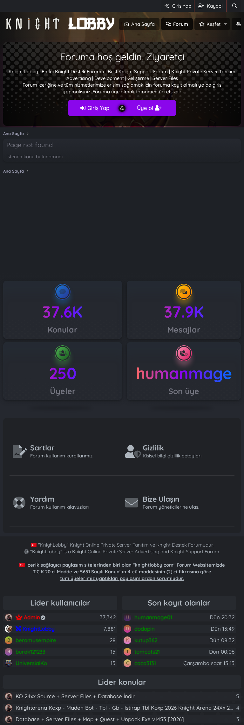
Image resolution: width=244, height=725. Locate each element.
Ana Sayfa (143, 24)
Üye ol (149, 107)
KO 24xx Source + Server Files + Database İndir (75, 696)
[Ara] (234, 6)
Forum (180, 24)
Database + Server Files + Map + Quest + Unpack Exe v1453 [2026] (100, 719)
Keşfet (213, 24)
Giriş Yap (94, 107)
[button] (225, 24)
